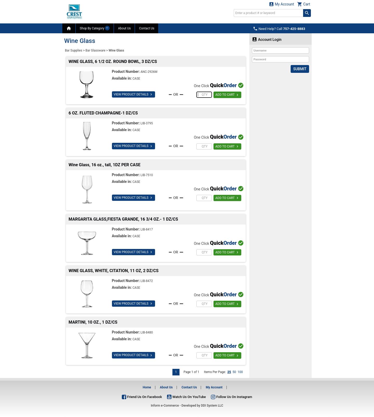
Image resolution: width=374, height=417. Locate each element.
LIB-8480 (147, 332)
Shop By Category (95, 28)
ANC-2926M (149, 72)
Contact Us (146, 28)
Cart (303, 4)
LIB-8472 (147, 281)
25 (229, 372)
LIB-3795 (147, 123)
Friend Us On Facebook (142, 397)
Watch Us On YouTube (186, 397)
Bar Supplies (73, 50)
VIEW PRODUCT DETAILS (133, 94)
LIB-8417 (147, 229)
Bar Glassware (95, 50)
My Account (281, 4)
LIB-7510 (147, 175)
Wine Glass (116, 50)
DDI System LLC (212, 405)
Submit (299, 69)
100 (240, 372)
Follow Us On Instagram (231, 397)
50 (234, 372)
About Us (124, 28)
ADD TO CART (227, 95)
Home (147, 387)
